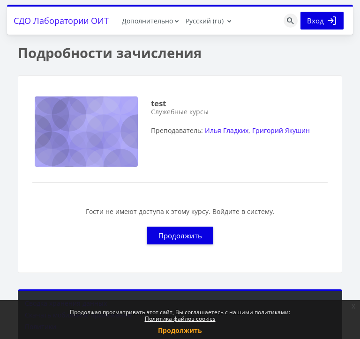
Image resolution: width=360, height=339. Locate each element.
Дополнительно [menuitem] (147, 20)
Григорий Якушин (281, 130)
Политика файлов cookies (180, 319)
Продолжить (180, 235)
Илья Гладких (226, 130)
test (158, 103)
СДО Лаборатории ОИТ (61, 20)
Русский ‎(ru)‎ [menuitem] (205, 20)
